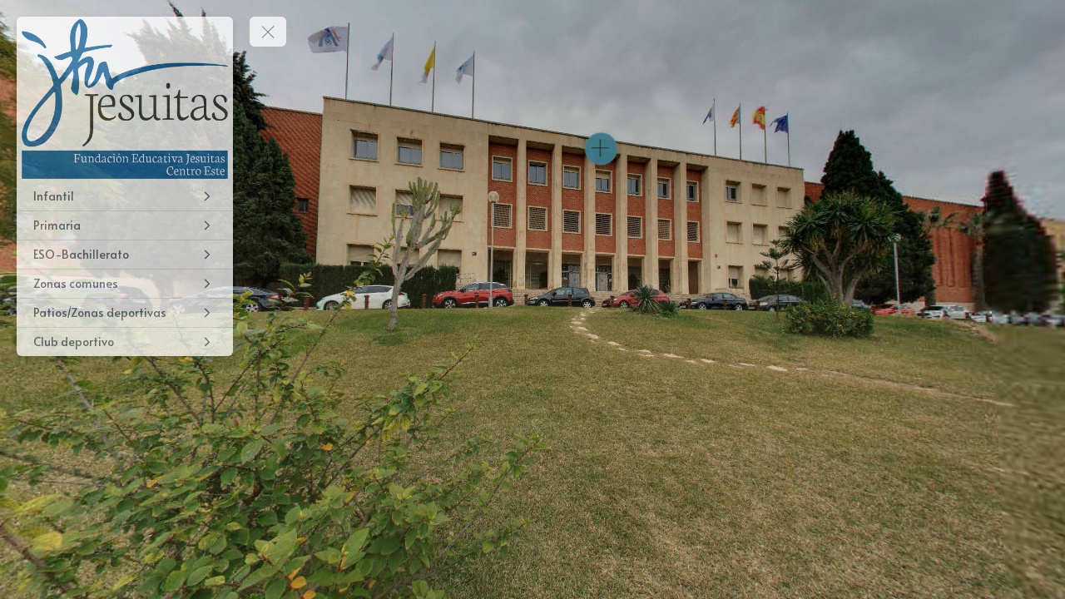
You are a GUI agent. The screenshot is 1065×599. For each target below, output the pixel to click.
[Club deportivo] (125, 342)
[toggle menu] (268, 32)
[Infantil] (125, 196)
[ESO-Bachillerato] (125, 254)
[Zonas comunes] (125, 284)
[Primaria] (125, 225)
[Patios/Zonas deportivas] (125, 313)
